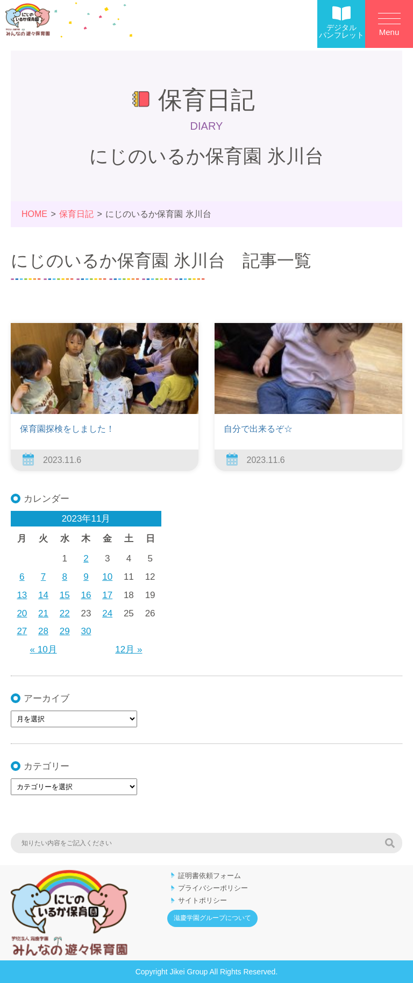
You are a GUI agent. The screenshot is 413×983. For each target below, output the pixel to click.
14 (43, 595)
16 (86, 595)
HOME (34, 214)
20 (22, 613)
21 (43, 613)
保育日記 (76, 214)
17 (107, 595)
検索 (390, 843)
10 (107, 577)
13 (22, 595)
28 (43, 631)
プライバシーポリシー (213, 888)
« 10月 (43, 649)
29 (65, 631)
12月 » (128, 649)
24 (107, 613)
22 (65, 613)
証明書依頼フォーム (209, 876)
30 (86, 631)
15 (65, 595)
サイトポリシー (202, 900)
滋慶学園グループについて (212, 918)
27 (22, 631)
